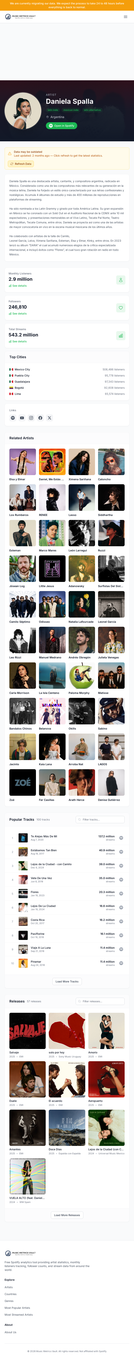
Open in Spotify (61, 126)
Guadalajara (22, 381)
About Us (10, 1332)
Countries (10, 1294)
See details (18, 285)
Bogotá (19, 387)
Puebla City (22, 375)
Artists (9, 1287)
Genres (9, 1300)
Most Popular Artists (17, 1307)
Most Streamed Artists (19, 1314)
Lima (18, 393)
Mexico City (22, 369)
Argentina (57, 117)
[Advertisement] (67, 51)
